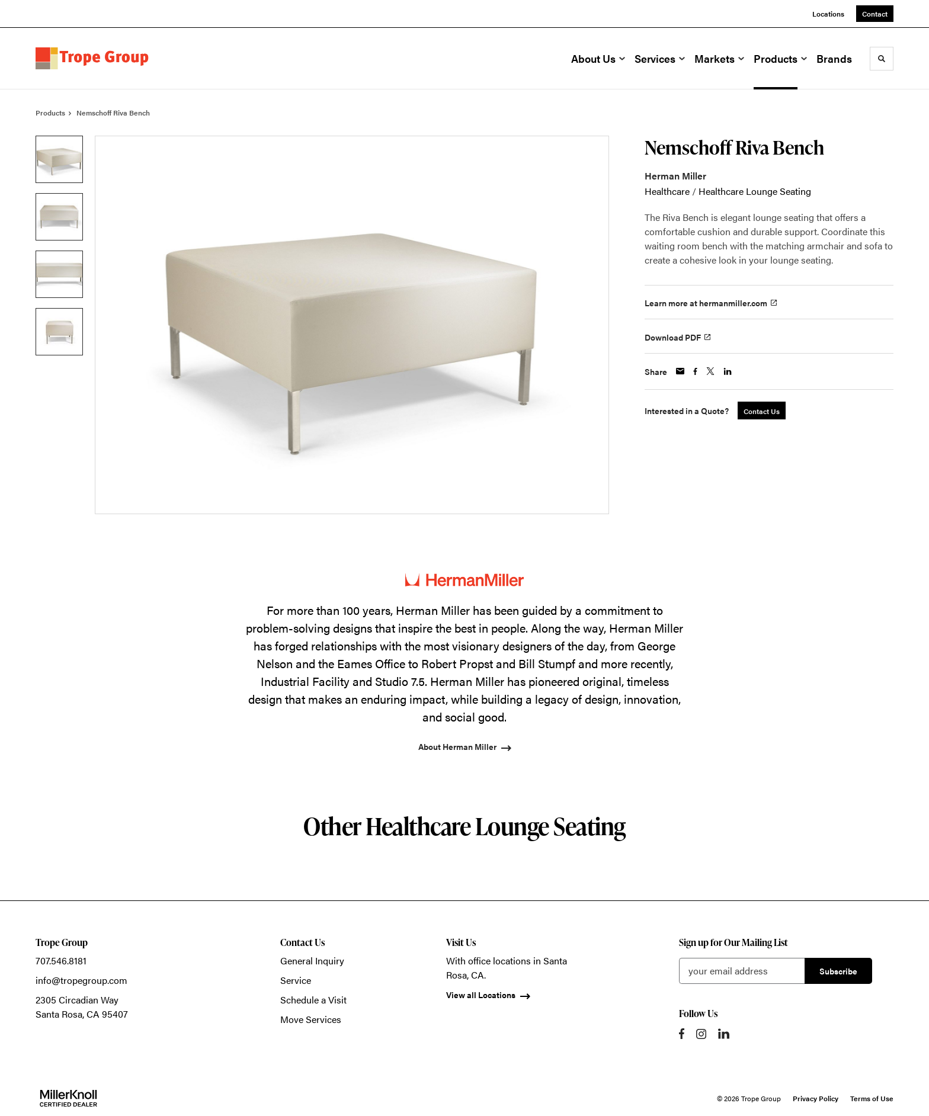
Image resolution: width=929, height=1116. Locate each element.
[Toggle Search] (881, 58)
